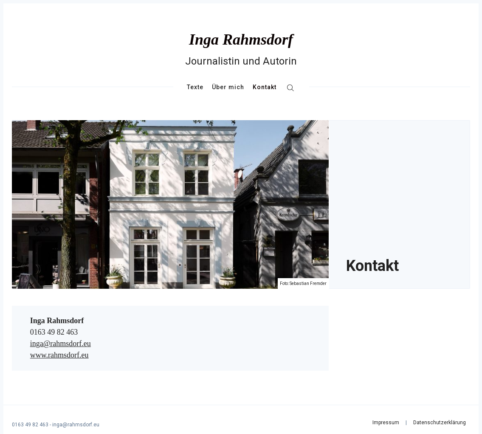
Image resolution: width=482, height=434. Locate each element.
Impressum (385, 423)
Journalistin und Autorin (241, 61)
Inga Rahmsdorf (241, 39)
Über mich (228, 87)
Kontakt (264, 87)
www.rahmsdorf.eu (59, 355)
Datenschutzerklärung (439, 423)
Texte (195, 87)
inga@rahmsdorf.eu (60, 343)
